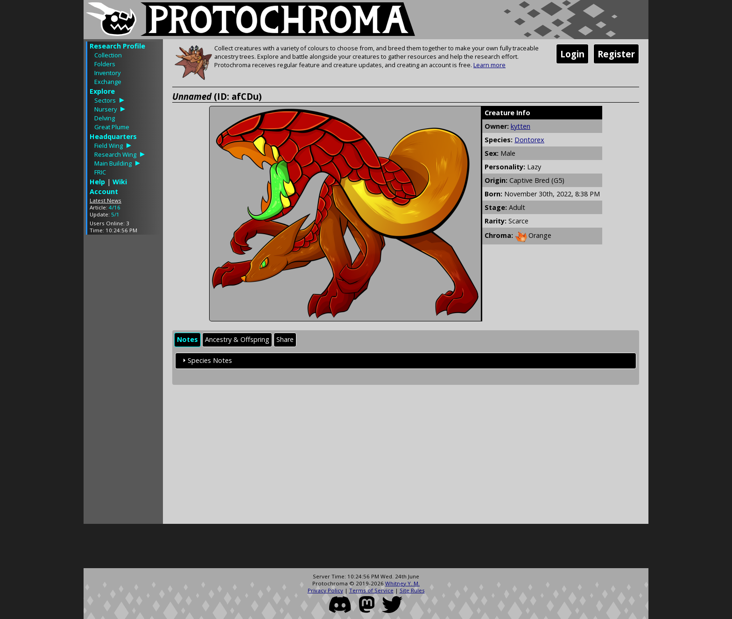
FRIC (100, 172)
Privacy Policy (325, 590)
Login (572, 54)
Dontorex (529, 139)
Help (97, 181)
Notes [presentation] (187, 339)
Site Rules (412, 590)
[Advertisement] (123, 382)
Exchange (107, 81)
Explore (102, 91)
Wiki (120, 181)
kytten (520, 126)
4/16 (114, 207)
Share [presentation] (285, 339)
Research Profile (117, 46)
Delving (104, 118)
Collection (108, 55)
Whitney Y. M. (402, 583)
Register (616, 54)
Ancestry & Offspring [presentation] (237, 339)
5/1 (115, 214)
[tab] (187, 340)
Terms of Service (371, 590)
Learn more (489, 65)
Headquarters (113, 136)
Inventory (107, 73)
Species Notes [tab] (206, 360)
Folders (104, 64)
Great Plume (111, 127)
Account (104, 191)
